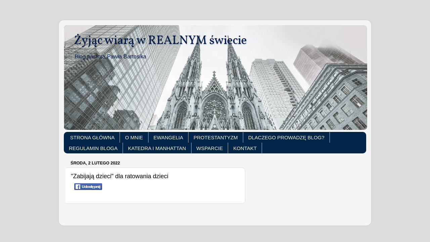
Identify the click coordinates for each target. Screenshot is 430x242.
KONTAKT (245, 148)
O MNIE (134, 137)
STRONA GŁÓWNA (92, 137)
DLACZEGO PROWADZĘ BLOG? (286, 137)
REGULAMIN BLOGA (93, 148)
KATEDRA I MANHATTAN (157, 148)
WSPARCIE (210, 148)
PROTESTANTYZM (216, 137)
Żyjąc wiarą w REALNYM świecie (160, 41)
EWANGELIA (168, 137)
